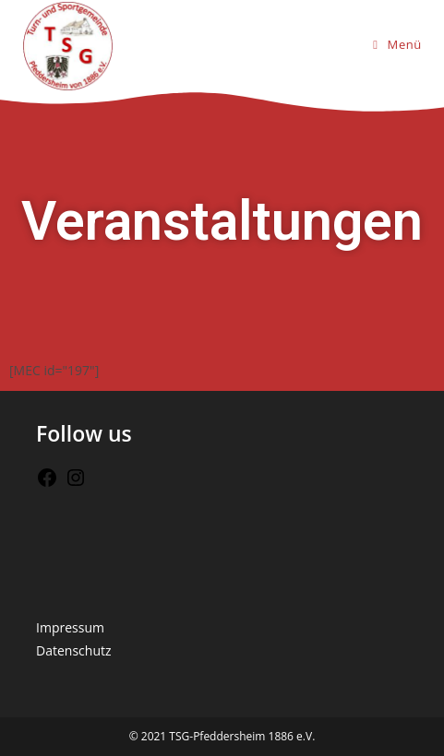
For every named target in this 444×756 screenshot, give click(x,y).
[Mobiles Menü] (397, 44)
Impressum (70, 627)
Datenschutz (73, 650)
